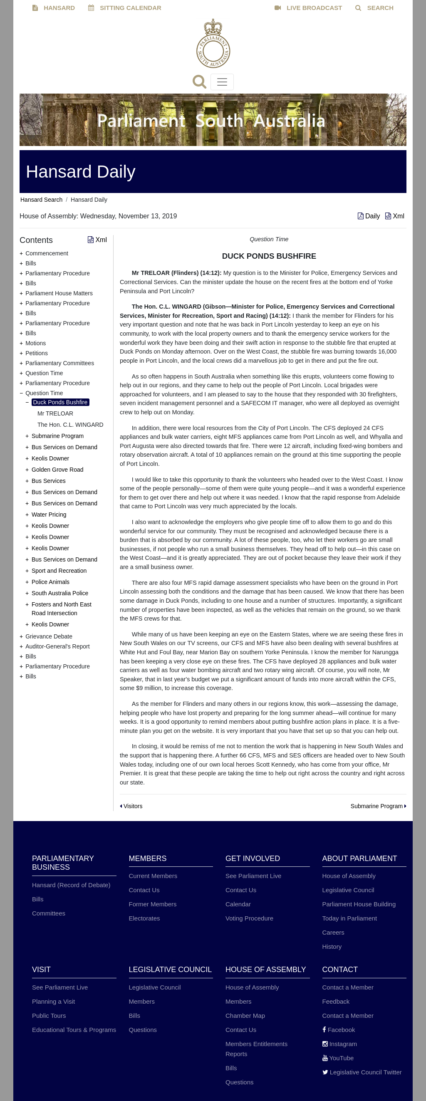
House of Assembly (349, 875)
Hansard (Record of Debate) (71, 884)
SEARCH (374, 7)
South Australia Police (60, 593)
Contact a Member (348, 987)
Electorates (144, 918)
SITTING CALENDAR (124, 7)
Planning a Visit (53, 1001)
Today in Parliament (349, 918)
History (332, 946)
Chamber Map (245, 1015)
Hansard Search (41, 199)
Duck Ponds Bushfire (60, 402)
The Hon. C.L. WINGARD (70, 424)
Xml (394, 216)
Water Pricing (49, 514)
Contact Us (144, 889)
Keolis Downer (50, 458)
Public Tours (49, 1015)
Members (142, 1001)
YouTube (338, 1057)
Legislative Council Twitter (362, 1072)
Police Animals (50, 582)
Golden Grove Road (58, 469)
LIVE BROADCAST (308, 7)
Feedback (336, 1001)
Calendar (238, 904)
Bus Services (49, 481)
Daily (370, 216)
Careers (333, 932)
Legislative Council (348, 889)
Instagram (339, 1043)
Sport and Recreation (59, 570)
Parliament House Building (359, 904)
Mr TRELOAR (55, 413)
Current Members (153, 875)
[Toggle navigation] (222, 82)
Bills (38, 899)
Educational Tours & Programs (74, 1029)
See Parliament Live (253, 875)
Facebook (338, 1029)
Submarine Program (58, 436)
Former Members (153, 904)
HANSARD (53, 7)
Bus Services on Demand (64, 447)
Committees (48, 913)
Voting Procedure (249, 918)
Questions (143, 1029)
